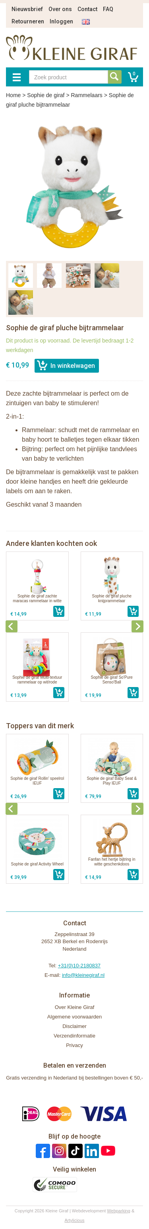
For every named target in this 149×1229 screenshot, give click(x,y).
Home (13, 95)
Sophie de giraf (45, 95)
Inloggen (61, 21)
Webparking (118, 1210)
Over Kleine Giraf (75, 1007)
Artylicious (74, 1220)
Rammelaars (86, 95)
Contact (87, 9)
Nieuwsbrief (27, 9)
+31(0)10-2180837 (79, 966)
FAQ (108, 9)
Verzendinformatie (74, 1036)
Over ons (60, 9)
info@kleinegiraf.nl (83, 975)
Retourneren (28, 21)
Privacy (74, 1045)
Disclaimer (74, 1026)
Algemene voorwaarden (74, 1017)
